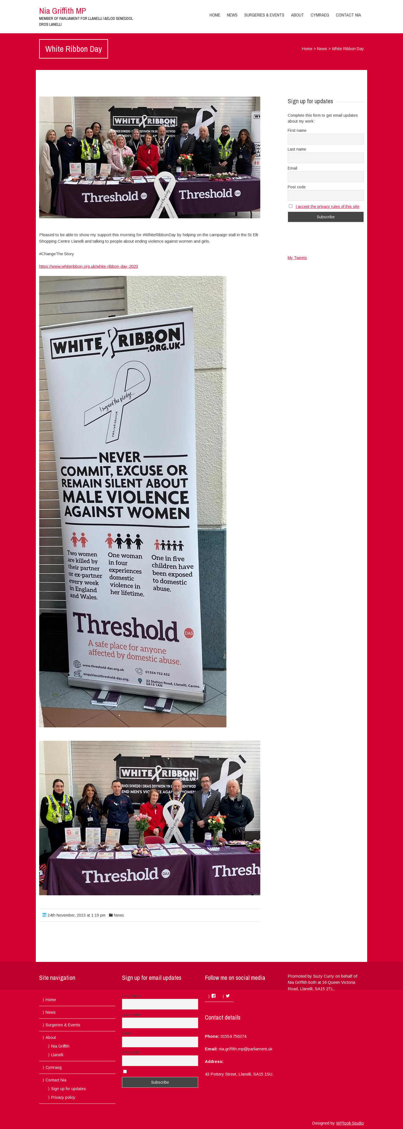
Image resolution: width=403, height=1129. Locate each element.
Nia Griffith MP (62, 10)
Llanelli (57, 1055)
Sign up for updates (68, 1088)
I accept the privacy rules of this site (327, 206)
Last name (297, 149)
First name (297, 130)
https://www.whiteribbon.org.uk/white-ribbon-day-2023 (88, 266)
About (297, 15)
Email (292, 168)
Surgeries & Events (264, 15)
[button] (149, 157)
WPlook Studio (350, 1123)
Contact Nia (348, 15)
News (232, 15)
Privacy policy (63, 1097)
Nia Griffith (60, 1046)
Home (215, 15)
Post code (297, 187)
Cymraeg (320, 15)
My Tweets (297, 258)
